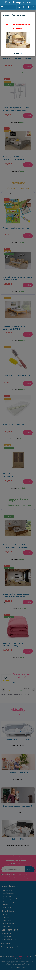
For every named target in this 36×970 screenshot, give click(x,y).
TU (21, 53)
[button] (23, 7)
